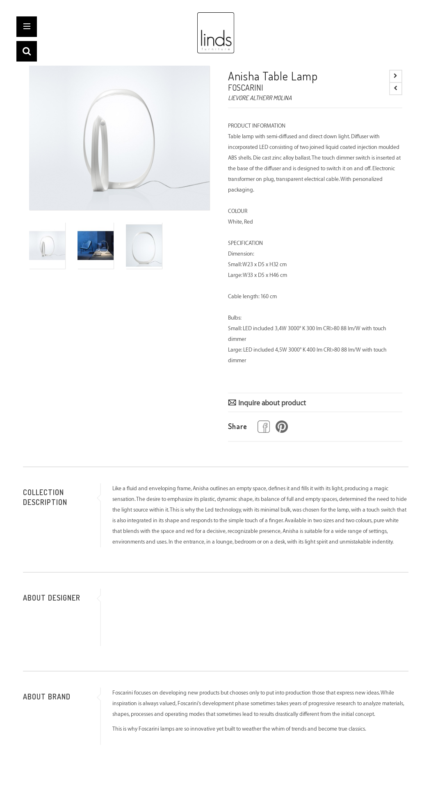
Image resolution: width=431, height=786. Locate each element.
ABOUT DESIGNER (51, 597)
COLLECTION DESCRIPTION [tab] (45, 497)
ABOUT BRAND (47, 696)
